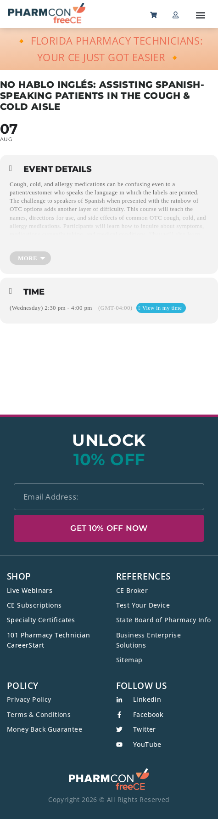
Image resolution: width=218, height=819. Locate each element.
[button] (200, 15)
